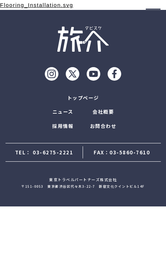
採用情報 (62, 125)
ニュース (63, 111)
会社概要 (103, 111)
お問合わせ (103, 125)
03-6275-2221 (53, 152)
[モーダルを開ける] (153, 13)
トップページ (83, 97)
